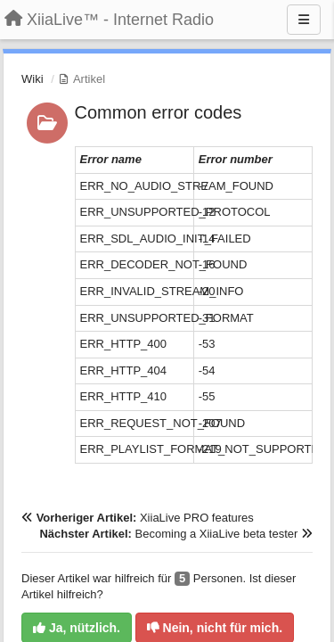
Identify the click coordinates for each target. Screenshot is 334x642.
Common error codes (158, 112)
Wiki (32, 79)
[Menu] (304, 19)
